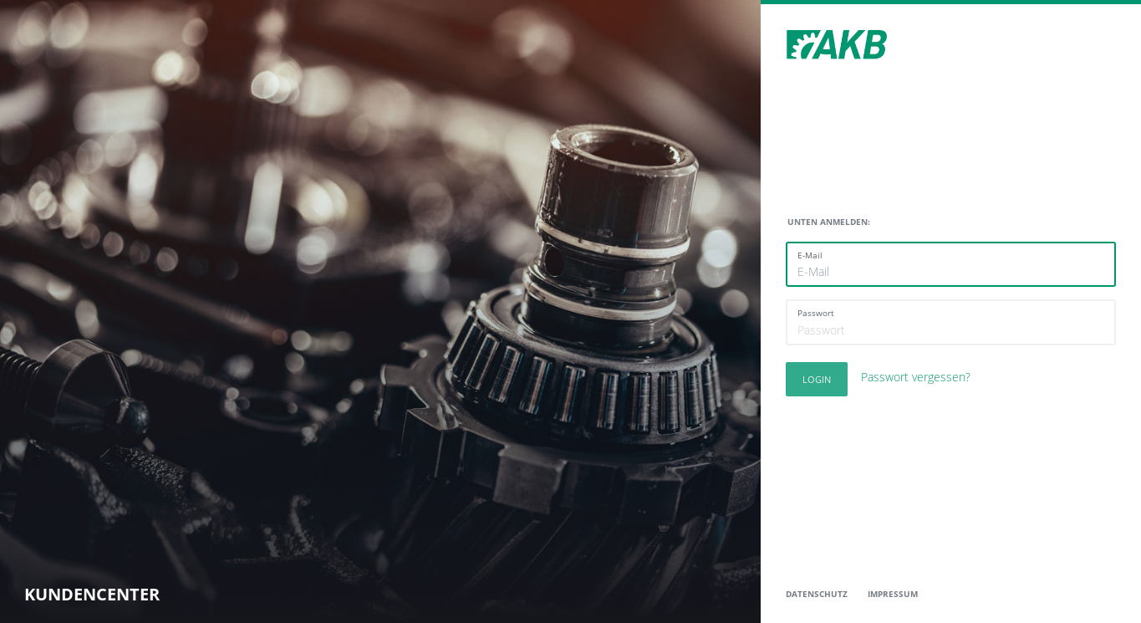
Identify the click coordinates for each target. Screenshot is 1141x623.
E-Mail (810, 255)
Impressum (893, 594)
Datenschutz (817, 594)
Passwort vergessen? (915, 377)
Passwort (815, 313)
